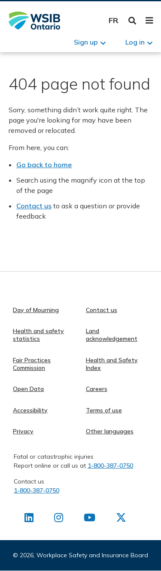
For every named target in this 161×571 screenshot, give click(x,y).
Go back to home (44, 164)
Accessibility (30, 410)
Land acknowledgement (111, 335)
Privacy (23, 431)
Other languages (110, 431)
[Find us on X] (121, 519)
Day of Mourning (36, 310)
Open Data (28, 389)
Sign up (86, 42)
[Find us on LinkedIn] (28, 519)
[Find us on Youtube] (89, 519)
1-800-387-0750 (110, 465)
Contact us (34, 205)
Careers (96, 389)
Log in (135, 42)
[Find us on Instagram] (58, 519)
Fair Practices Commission (32, 364)
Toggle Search (132, 21)
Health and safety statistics (38, 335)
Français (113, 20)
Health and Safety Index (112, 364)
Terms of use (104, 410)
